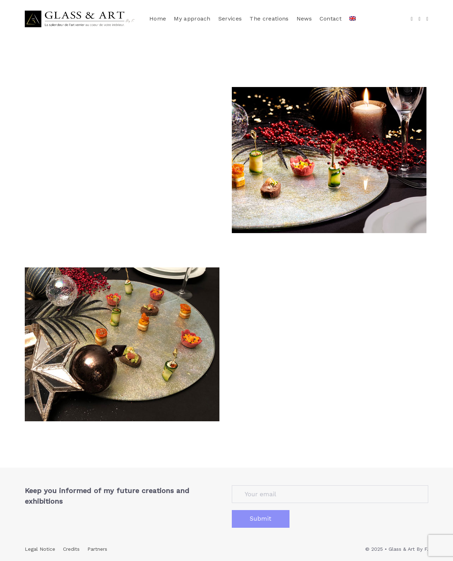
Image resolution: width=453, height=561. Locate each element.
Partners (97, 549)
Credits (71, 549)
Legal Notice (40, 549)
